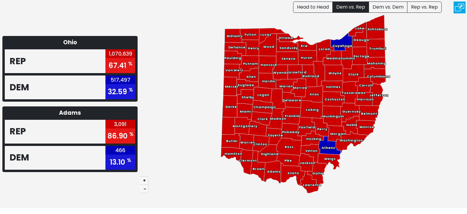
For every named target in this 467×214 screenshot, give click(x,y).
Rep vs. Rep (424, 7)
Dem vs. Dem (388, 7)
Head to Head (313, 7)
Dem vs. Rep (350, 7)
